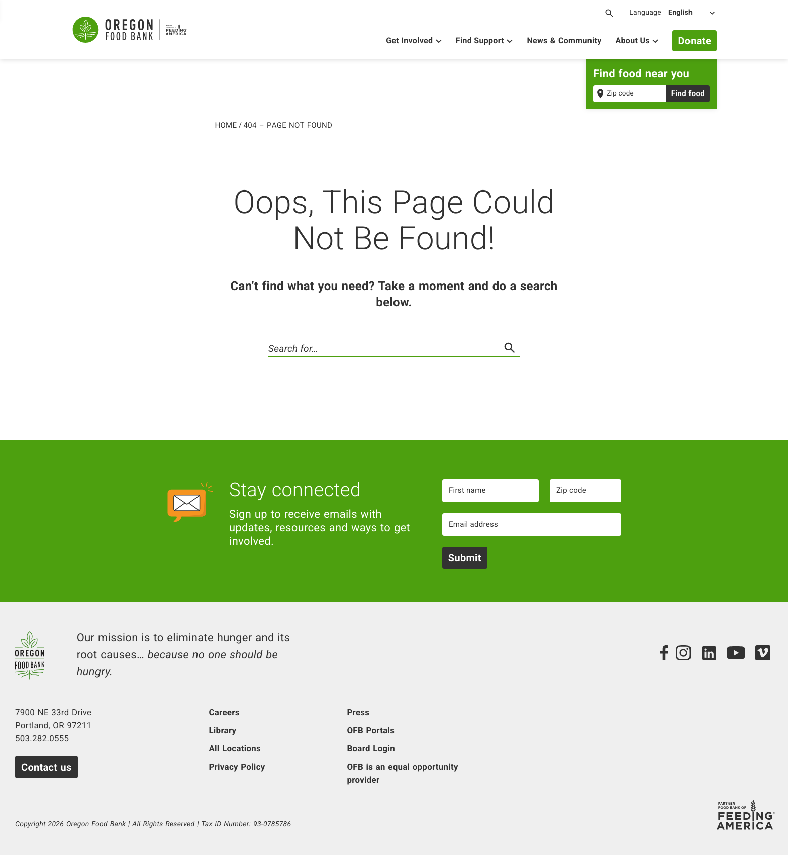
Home (226, 125)
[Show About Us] (637, 42)
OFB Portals (371, 731)
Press (358, 713)
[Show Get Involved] (414, 42)
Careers (224, 713)
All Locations (235, 749)
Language (645, 13)
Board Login (371, 749)
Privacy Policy (237, 767)
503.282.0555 (42, 739)
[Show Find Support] (484, 42)
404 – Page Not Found (288, 125)
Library (222, 731)
